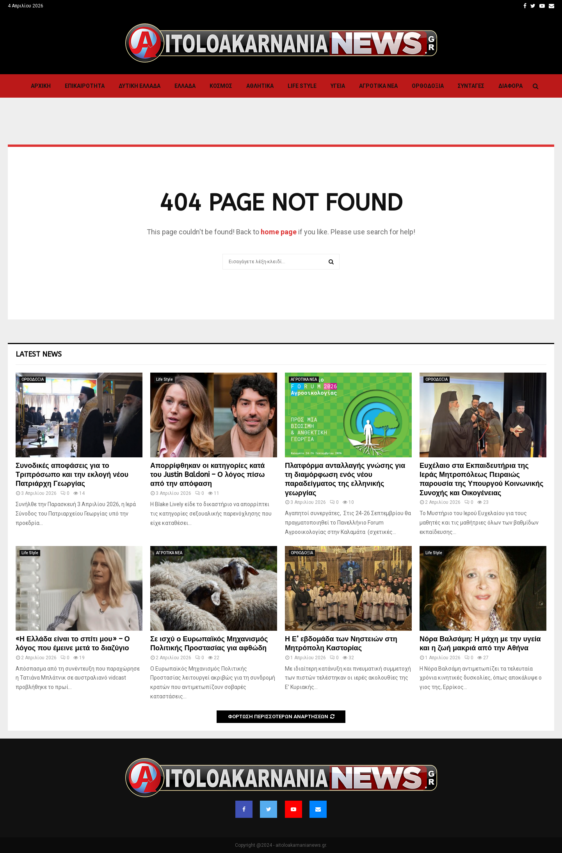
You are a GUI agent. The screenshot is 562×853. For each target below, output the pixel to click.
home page (279, 232)
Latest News (39, 354)
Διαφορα (510, 86)
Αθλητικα (260, 86)
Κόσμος (221, 86)
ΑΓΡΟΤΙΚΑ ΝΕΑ (378, 86)
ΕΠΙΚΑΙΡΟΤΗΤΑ (85, 86)
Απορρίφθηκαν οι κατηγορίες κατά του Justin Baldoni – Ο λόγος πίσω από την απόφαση (207, 474)
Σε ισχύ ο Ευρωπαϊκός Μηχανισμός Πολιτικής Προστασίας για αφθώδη (209, 643)
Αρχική (41, 86)
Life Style (302, 86)
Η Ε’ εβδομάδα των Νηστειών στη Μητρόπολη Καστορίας (341, 643)
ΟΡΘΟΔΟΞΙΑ (428, 86)
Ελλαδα (185, 86)
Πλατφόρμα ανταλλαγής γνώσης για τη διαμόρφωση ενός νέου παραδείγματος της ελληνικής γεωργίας (345, 479)
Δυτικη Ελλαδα (139, 86)
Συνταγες (471, 86)
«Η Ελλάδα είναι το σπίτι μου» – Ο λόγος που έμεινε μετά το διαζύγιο (73, 643)
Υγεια (338, 86)
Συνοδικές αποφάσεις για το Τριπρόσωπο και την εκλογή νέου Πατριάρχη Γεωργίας (72, 474)
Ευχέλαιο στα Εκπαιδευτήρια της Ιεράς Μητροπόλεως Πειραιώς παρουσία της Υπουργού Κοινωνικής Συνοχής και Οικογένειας (481, 479)
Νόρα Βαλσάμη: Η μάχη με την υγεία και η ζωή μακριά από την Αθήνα (480, 643)
